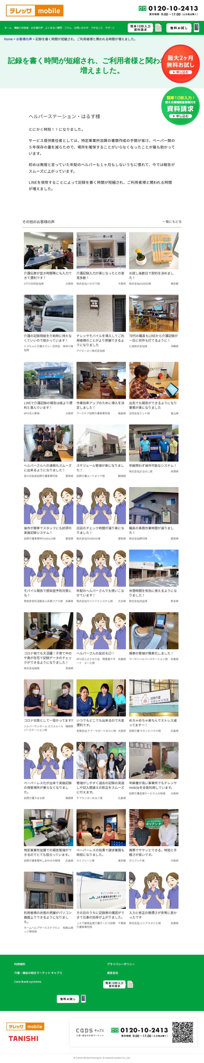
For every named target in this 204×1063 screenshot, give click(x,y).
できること (97, 27)
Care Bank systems (27, 981)
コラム (68, 27)
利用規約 (19, 964)
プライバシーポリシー (121, 964)
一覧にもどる (172, 221)
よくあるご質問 (53, 27)
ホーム (8, 27)
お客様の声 (37, 27)
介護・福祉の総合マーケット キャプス (38, 973)
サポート (110, 27)
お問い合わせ (81, 27)
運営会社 (112, 973)
